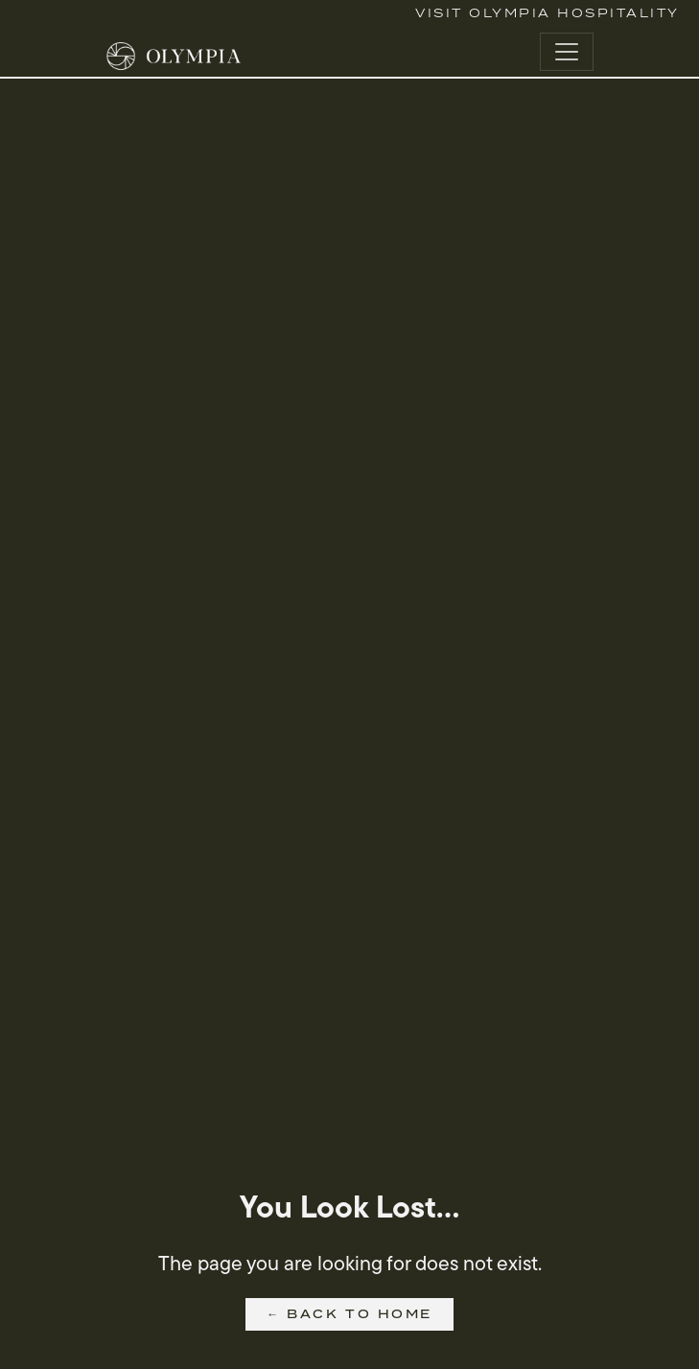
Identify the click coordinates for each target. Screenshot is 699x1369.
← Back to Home (349, 1314)
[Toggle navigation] (567, 52)
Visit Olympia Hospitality (547, 13)
